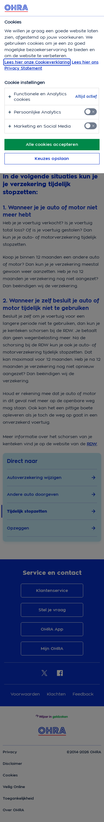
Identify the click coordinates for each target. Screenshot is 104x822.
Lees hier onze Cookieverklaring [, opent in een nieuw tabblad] (37, 62)
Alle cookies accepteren (52, 144)
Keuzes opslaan (52, 158)
